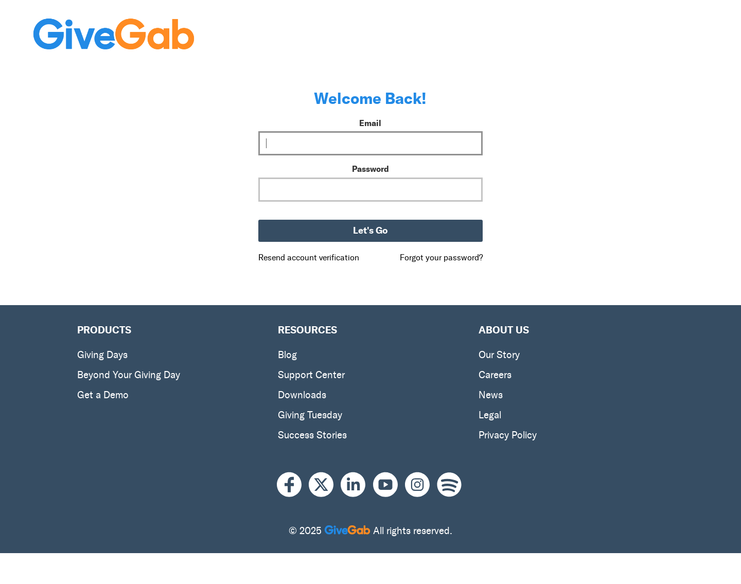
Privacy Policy (508, 435)
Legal (490, 415)
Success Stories (312, 435)
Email (370, 123)
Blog (287, 355)
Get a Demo (103, 395)
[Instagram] (421, 485)
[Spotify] (449, 485)
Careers (495, 375)
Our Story (499, 355)
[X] (325, 485)
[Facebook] (293, 485)
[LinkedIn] (357, 485)
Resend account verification (308, 257)
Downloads (302, 395)
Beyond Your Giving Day (128, 375)
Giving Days (102, 355)
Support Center (311, 375)
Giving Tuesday (310, 415)
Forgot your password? (441, 257)
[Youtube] (389, 485)
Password (370, 169)
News (491, 395)
